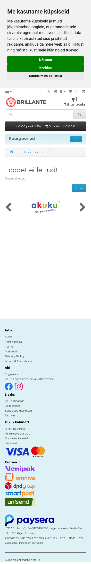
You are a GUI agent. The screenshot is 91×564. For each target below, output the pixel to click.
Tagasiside (12, 374)
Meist (8, 337)
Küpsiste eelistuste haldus (22, 560)
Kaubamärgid (15, 401)
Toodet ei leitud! (34, 152)
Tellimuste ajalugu (17, 433)
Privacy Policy (15, 356)
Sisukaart (11, 415)
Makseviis (11, 351)
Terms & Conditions (18, 361)
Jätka (79, 188)
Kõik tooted (13, 405)
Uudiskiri (11, 443)
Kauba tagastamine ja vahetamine (29, 379)
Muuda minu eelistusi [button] (45, 76)
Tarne (9, 346)
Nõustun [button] (45, 60)
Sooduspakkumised (18, 410)
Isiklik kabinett (15, 428)
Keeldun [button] (45, 68)
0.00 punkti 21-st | (45, 126)
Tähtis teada (13, 341)
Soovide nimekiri (16, 438)
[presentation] (8, 208)
